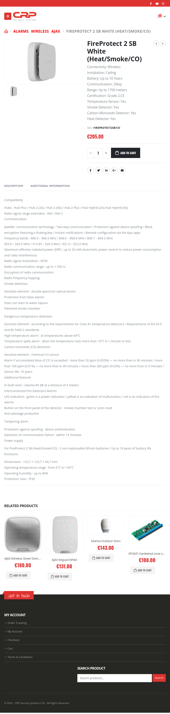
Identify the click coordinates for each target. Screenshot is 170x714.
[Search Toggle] (152, 16)
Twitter (98, 170)
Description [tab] (13, 186)
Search (159, 679)
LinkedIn (106, 170)
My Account (14, 632)
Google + (114, 170)
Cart (10, 649)
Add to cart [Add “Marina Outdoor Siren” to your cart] (103, 558)
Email (122, 170)
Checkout (13, 641)
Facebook (90, 170)
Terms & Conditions (20, 658)
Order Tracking (17, 623)
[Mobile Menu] (7, 16)
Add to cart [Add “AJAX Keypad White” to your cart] (62, 576)
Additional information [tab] (50, 186)
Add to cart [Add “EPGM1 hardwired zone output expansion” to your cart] (145, 570)
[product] (22, 534)
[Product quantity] (98, 153)
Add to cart (128, 153)
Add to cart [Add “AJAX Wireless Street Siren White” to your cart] (20, 575)
